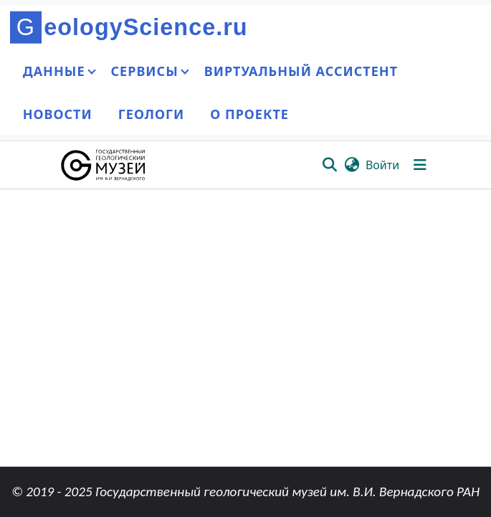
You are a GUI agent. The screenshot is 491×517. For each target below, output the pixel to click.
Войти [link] (382, 165)
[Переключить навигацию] (420, 165)
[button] (104, 165)
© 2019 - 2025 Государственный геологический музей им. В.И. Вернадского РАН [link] (245, 491)
